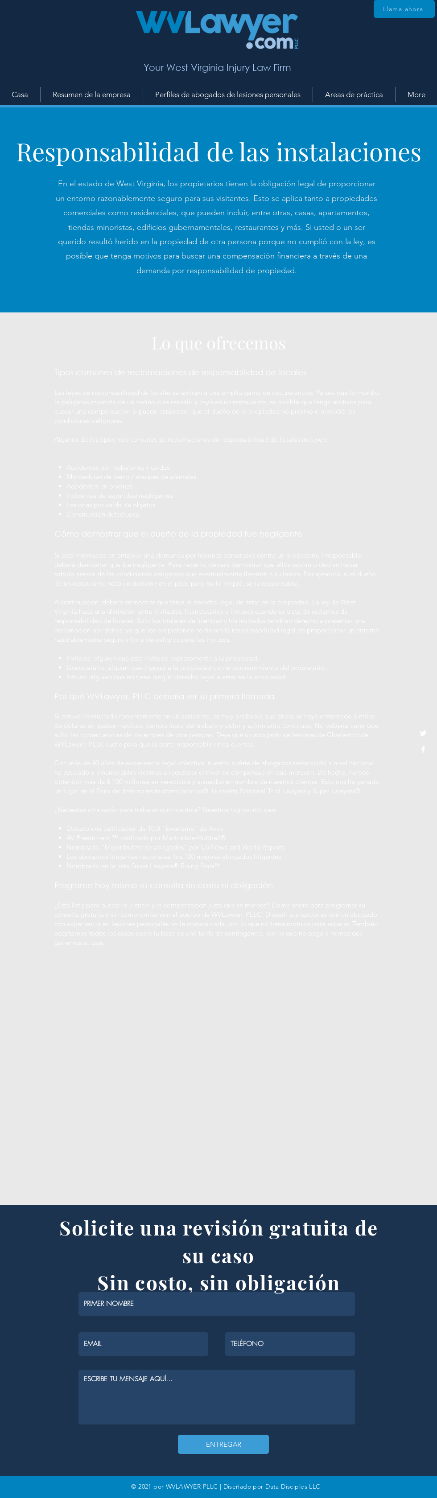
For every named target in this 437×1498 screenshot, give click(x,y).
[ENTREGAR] (223, 1444)
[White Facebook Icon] (423, 749)
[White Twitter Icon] (423, 733)
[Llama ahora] (404, 9)
